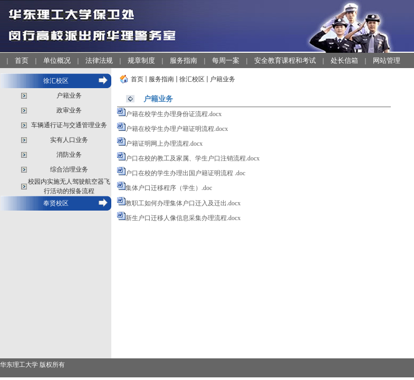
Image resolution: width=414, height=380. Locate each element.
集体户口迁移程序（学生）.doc (169, 188)
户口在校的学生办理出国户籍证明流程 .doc (185, 173)
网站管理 (386, 60)
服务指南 (183, 60)
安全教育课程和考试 (285, 60)
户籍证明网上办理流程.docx (164, 143)
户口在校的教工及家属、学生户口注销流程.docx (192, 158)
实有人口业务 (69, 140)
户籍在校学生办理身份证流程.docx (174, 114)
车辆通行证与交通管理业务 (69, 125)
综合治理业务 (69, 169)
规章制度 (141, 60)
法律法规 (99, 60)
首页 (21, 60)
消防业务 (69, 154)
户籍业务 (69, 95)
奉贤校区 (56, 203)
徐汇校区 (56, 80)
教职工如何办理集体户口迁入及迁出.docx (183, 203)
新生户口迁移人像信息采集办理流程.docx (183, 218)
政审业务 (69, 110)
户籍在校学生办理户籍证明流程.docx (177, 128)
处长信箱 (344, 60)
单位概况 (57, 60)
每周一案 (225, 60)
